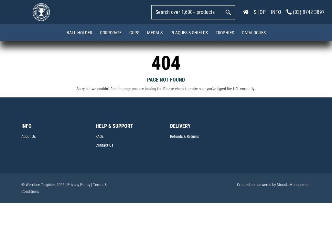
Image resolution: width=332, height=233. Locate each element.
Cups (134, 32)
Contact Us (104, 145)
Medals (155, 32)
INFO (276, 12)
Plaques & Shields (189, 32)
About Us (28, 136)
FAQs (99, 136)
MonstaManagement (294, 184)
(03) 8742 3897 (305, 12)
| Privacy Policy (77, 184)
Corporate (111, 32)
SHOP (260, 12)
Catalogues (254, 32)
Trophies (225, 32)
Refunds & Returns (184, 136)
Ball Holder (79, 32)
